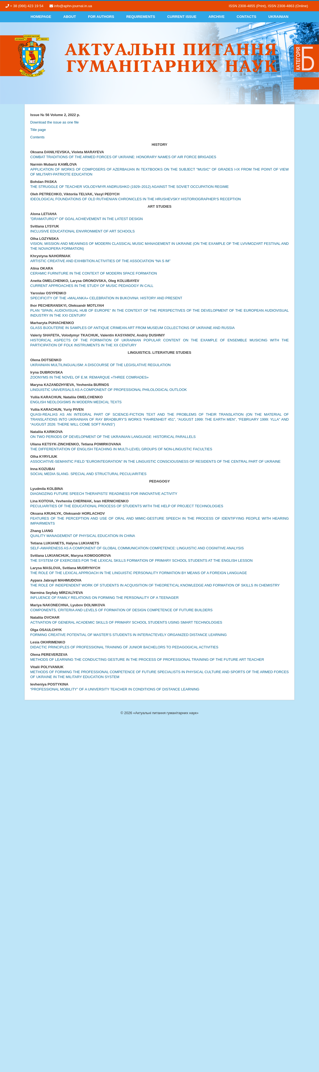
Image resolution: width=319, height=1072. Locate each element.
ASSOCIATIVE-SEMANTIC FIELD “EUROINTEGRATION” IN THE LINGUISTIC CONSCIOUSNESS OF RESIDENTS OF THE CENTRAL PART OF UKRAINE (155, 461)
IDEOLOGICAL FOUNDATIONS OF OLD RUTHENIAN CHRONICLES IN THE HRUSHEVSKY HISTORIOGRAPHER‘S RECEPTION (135, 199)
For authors (101, 17)
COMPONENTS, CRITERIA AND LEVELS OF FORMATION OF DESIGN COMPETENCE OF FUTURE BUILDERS (121, 610)
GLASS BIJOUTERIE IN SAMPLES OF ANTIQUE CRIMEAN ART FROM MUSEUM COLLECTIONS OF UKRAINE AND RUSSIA (132, 328)
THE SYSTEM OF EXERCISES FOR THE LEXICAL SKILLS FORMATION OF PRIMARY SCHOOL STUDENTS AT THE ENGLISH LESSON (141, 560)
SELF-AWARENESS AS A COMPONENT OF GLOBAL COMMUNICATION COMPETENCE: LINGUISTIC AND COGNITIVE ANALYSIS (137, 548)
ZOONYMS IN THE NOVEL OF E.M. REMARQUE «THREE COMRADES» (89, 377)
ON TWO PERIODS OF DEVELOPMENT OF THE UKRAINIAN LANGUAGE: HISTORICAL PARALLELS (113, 437)
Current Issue (181, 17)
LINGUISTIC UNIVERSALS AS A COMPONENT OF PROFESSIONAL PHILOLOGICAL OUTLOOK (108, 390)
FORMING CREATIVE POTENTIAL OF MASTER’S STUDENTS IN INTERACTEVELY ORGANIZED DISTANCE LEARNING (128, 635)
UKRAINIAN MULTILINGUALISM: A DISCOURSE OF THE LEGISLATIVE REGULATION (100, 365)
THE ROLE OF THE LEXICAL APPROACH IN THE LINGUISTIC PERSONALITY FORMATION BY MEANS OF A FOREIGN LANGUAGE (138, 573)
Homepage (41, 17)
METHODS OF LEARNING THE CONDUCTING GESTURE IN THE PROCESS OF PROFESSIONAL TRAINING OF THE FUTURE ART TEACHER (147, 659)
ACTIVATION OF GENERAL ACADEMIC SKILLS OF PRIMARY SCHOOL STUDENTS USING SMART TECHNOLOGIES (126, 622)
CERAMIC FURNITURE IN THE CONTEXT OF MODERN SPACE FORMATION (93, 273)
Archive (216, 17)
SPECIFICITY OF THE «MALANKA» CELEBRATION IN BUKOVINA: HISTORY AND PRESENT (106, 298)
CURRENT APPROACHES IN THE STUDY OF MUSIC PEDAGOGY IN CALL (91, 286)
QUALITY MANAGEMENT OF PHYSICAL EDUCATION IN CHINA (82, 536)
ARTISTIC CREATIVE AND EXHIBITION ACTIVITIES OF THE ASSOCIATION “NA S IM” (100, 261)
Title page (38, 130)
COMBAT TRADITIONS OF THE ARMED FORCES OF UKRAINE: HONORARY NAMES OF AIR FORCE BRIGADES (123, 157)
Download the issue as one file (54, 122)
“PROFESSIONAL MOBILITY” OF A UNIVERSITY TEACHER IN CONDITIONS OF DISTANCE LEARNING (114, 689)
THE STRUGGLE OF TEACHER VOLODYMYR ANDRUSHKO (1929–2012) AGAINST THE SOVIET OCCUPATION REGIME (129, 187)
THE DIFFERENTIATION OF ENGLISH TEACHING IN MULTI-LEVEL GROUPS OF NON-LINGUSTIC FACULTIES (121, 449)
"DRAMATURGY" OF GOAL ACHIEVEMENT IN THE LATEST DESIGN (86, 219)
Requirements (140, 17)
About (69, 17)
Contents (37, 137)
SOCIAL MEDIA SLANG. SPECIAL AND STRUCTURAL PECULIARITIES (88, 474)
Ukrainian (278, 17)
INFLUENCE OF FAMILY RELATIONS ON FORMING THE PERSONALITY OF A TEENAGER (104, 598)
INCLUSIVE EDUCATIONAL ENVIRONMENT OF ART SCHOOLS (82, 231)
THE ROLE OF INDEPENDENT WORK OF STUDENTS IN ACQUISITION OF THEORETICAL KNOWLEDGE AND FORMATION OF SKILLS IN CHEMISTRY (155, 585)
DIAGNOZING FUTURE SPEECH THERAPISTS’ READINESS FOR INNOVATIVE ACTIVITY (103, 494)
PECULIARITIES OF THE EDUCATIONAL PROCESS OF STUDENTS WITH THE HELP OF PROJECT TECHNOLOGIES (126, 506)
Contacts (246, 17)
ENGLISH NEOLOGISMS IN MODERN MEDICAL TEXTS (76, 402)
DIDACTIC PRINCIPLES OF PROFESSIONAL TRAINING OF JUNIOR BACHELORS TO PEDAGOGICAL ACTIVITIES (124, 647)
